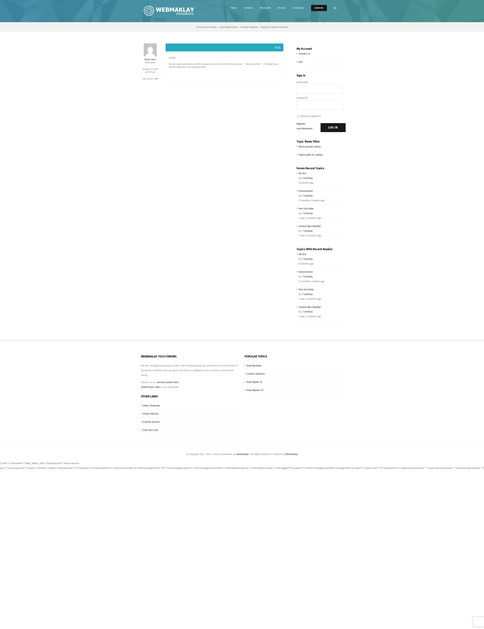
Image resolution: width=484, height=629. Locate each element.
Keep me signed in (310, 116)
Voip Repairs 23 (254, 390)
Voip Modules (253, 365)
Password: (302, 97)
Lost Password (304, 128)
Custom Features (255, 373)
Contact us (304, 53)
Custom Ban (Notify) (310, 226)
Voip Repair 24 (254, 381)
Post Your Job (150, 430)
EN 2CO (302, 173)
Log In (333, 127)
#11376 (277, 47)
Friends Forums (151, 421)
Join (301, 61)
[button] (335, 8)
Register (301, 123)
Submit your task (150, 387)
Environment (306, 190)
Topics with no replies (311, 154)
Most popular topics (310, 146)
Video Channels (151, 405)
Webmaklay (242, 454)
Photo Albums (151, 413)
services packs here (168, 382)
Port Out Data (306, 208)
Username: (302, 82)
